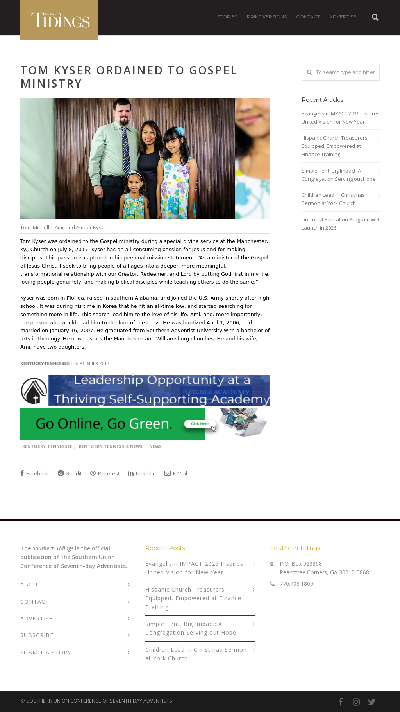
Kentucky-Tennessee (47, 446)
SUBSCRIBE (37, 635)
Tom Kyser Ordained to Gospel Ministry (129, 77)
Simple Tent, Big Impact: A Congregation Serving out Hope (339, 174)
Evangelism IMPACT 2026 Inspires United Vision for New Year (341, 117)
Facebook (34, 473)
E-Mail (175, 473)
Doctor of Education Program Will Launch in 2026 (340, 223)
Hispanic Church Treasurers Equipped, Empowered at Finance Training (335, 146)
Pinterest (105, 473)
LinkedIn (142, 473)
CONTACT (308, 17)
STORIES (227, 17)
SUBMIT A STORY (45, 652)
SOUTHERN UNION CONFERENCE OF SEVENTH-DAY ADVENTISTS (99, 700)
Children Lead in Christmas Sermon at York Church (333, 199)
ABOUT (30, 584)
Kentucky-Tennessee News (111, 446)
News (155, 446)
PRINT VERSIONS (267, 17)
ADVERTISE (342, 17)
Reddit (70, 473)
